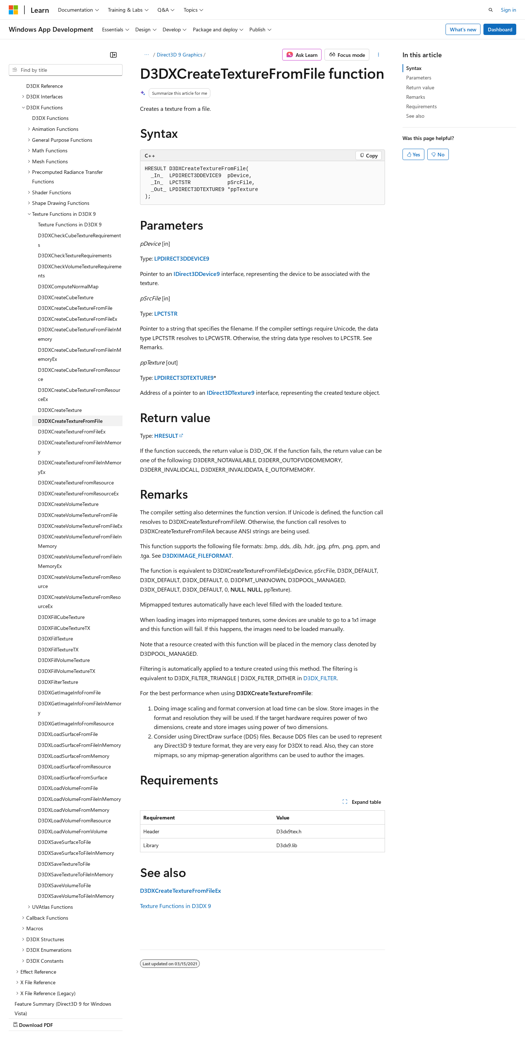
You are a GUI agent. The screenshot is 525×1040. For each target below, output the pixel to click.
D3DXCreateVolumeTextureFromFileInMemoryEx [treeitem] (80, 498)
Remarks (415, 96)
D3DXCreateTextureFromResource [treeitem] (76, 419)
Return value (420, 87)
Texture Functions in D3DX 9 (175, 905)
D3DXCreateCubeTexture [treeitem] (65, 233)
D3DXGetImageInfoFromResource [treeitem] (76, 660)
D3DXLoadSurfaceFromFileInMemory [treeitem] (79, 681)
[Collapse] (113, 54)
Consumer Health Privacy (209, 1017)
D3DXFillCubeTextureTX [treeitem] (64, 564)
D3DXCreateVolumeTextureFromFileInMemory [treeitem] (80, 478)
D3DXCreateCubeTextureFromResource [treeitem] (79, 311)
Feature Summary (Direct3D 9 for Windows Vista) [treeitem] (63, 945)
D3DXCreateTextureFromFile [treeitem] (70, 357)
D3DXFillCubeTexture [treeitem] (61, 553)
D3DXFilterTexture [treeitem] (58, 618)
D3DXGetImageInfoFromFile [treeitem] (69, 629)
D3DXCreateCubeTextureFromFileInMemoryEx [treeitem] (79, 291)
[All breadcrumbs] (146, 55)
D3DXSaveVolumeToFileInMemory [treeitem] (76, 832)
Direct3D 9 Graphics (179, 54)
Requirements (421, 106)
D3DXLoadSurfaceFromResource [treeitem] (74, 703)
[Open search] (490, 9)
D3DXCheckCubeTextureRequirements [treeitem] (79, 176)
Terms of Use (266, 1017)
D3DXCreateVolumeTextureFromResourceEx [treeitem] (79, 538)
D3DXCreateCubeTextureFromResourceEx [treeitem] (79, 331)
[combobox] (65, 70)
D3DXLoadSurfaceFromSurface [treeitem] (72, 713)
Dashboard (500, 29)
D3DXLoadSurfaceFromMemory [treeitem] (73, 692)
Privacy (159, 1017)
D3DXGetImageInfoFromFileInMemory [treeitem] (79, 644)
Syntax (413, 68)
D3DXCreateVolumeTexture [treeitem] (68, 440)
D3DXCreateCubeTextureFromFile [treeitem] (75, 244)
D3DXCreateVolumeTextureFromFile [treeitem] (77, 451)
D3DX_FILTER (320, 678)
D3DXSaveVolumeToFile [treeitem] (64, 821)
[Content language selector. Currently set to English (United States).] (42, 1000)
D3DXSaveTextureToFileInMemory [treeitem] (75, 810)
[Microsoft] (13, 10)
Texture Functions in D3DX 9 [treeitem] (70, 160)
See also (415, 115)
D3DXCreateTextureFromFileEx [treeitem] (71, 368)
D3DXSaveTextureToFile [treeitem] (64, 800)
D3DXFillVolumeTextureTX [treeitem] (66, 607)
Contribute (130, 1017)
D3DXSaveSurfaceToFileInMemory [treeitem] (76, 789)
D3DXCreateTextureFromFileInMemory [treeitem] (79, 383)
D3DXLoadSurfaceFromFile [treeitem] (68, 670)
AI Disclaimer (23, 1017)
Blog (99, 1017)
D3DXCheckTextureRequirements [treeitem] (75, 191)
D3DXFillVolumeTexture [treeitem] (64, 596)
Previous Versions (66, 1017)
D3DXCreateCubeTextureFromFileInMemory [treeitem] (79, 270)
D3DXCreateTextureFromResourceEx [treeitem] (78, 429)
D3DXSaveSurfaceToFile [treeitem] (64, 778)
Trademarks (302, 1017)
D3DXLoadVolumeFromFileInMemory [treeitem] (79, 735)
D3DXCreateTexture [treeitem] (60, 346)
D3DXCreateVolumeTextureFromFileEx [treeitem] (80, 462)
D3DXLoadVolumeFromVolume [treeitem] (72, 767)
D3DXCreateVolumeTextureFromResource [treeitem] (79, 518)
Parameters (418, 77)
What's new (463, 29)
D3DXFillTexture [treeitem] (55, 575)
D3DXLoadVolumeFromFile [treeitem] (68, 724)
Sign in (508, 9)
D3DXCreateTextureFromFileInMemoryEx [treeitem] (79, 404)
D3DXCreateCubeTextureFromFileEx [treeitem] (77, 255)
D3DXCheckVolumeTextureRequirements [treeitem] (79, 207)
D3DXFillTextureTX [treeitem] (58, 586)
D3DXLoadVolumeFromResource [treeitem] (74, 756)
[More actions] (378, 55)
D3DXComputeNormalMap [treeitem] (68, 222)
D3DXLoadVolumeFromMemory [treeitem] (73, 746)
